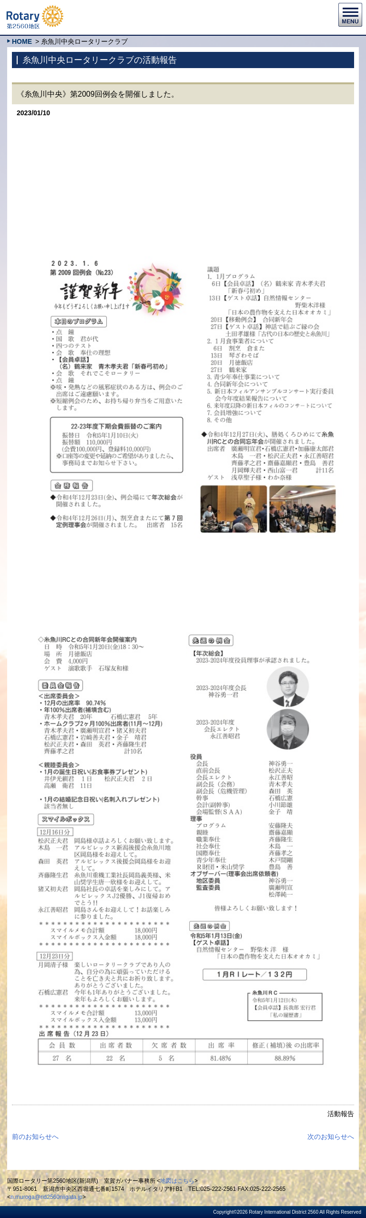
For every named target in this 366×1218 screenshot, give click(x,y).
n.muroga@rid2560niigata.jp (46, 1197)
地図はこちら (177, 1181)
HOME (22, 41)
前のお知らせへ (35, 1136)
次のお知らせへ (330, 1136)
